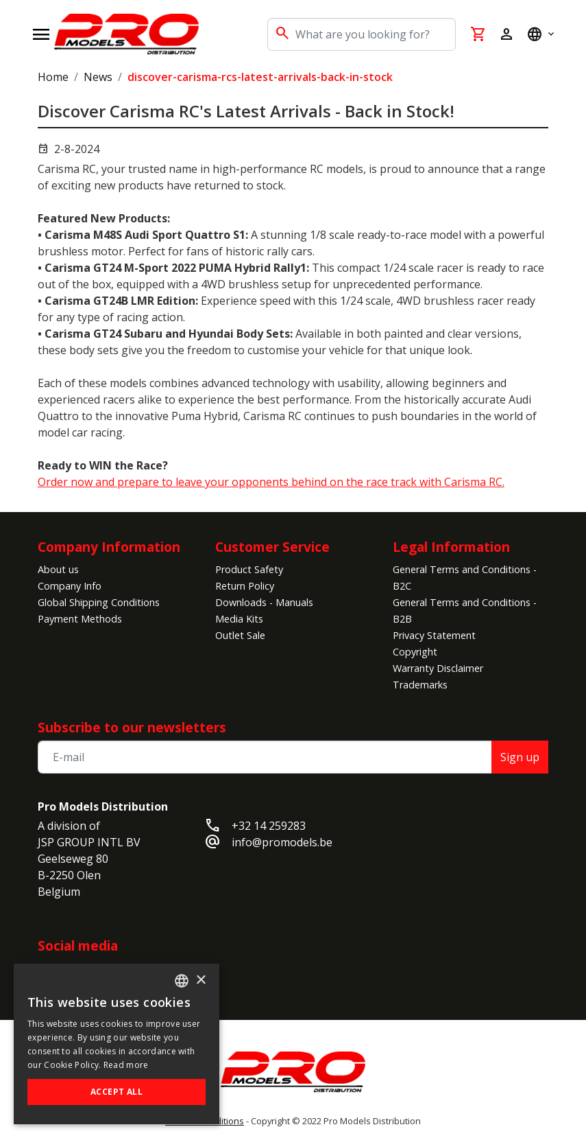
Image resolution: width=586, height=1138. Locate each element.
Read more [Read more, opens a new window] (126, 1065)
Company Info (69, 585)
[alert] (116, 1044)
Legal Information (451, 546)
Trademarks (420, 684)
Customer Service (272, 546)
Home (53, 76)
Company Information (109, 546)
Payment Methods (80, 618)
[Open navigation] (41, 34)
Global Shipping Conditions (99, 602)
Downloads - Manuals (264, 602)
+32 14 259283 (269, 825)
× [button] (200, 980)
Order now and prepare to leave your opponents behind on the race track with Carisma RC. (271, 481)
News (98, 76)
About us (58, 569)
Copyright (415, 651)
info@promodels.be (282, 842)
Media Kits (239, 618)
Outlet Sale (240, 635)
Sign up (519, 757)
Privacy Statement (434, 635)
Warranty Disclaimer (438, 668)
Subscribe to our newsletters (132, 727)
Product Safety (249, 569)
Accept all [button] (116, 1092)
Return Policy (244, 585)
